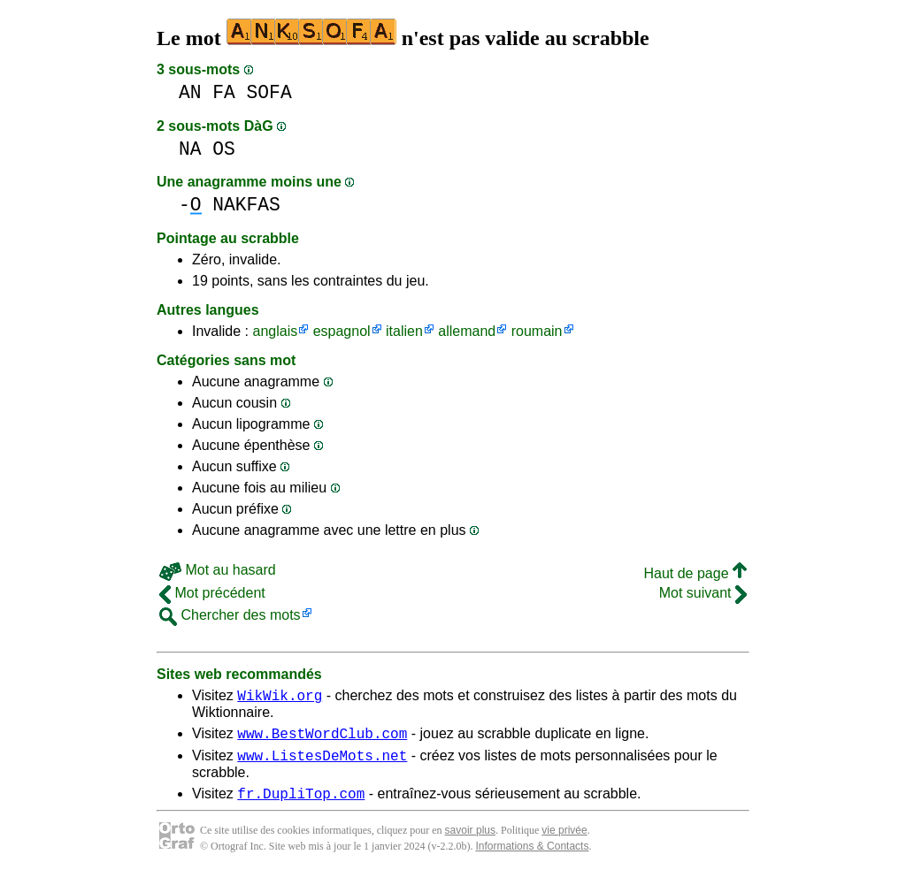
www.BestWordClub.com (322, 738)
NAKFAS (246, 204)
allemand (466, 331)
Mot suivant (703, 592)
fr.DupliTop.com (301, 803)
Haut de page (695, 573)
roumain (537, 331)
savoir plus (470, 841)
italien (404, 331)
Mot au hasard (217, 569)
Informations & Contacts (531, 857)
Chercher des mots (230, 614)
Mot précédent (212, 592)
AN (190, 92)
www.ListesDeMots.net (322, 763)
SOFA (269, 92)
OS (223, 149)
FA (223, 92)
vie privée (564, 841)
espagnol (342, 331)
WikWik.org (279, 697)
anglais (274, 331)
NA (190, 149)
